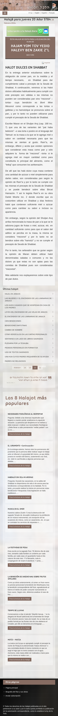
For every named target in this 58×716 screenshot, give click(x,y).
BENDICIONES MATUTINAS (29, 325)
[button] (28, 31)
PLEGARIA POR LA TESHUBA (29, 343)
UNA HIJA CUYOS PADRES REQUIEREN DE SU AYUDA (29, 357)
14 (25, 368)
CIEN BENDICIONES (29, 321)
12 (35, 368)
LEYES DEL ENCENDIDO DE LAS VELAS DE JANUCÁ (29, 312)
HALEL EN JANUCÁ (29, 294)
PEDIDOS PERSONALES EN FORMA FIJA (29, 348)
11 (40, 368)
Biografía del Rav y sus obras (17, 692)
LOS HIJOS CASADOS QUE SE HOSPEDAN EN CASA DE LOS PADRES (29, 306)
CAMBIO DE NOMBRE (29, 330)
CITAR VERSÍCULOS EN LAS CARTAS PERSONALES (29, 334)
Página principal (12, 688)
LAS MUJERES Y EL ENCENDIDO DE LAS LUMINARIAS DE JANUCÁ (29, 299)
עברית (31, 13)
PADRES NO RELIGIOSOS (29, 361)
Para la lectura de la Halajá (19, 434)
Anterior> (17, 368)
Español (44, 13)
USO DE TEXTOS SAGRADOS (29, 352)
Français (52, 13)
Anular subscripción (12, 696)
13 (30, 368)
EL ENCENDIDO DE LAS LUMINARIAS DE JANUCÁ (29, 317)
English (37, 13)
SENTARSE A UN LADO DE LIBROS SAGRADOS (29, 339)
